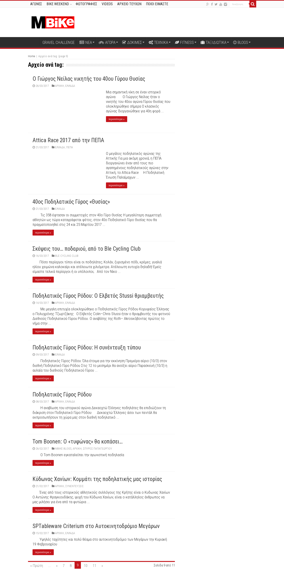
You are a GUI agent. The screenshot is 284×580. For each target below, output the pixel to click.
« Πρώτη (36, 565)
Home (31, 56)
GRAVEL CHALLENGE (58, 42)
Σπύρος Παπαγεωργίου (97, 448)
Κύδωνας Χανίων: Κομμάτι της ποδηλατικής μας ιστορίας (97, 479)
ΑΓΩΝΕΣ (36, 4)
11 (94, 565)
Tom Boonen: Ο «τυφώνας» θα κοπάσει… (78, 441)
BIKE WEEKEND (58, 4)
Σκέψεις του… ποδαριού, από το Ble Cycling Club (87, 248)
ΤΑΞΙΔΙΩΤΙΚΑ (213, 42)
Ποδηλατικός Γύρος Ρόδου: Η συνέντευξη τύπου (87, 347)
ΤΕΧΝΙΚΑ (158, 42)
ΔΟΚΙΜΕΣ (132, 42)
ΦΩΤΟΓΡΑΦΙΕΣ (86, 4)
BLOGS (240, 42)
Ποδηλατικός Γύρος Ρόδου (62, 394)
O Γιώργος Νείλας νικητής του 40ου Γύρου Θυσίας (89, 78)
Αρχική (34, 42)
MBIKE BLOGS (63, 448)
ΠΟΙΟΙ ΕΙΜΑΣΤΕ (157, 4)
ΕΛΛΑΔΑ (70, 85)
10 (85, 565)
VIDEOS (107, 4)
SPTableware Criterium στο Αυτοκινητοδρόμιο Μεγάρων (96, 526)
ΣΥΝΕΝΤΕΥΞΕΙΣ (74, 486)
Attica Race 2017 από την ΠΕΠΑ (68, 140)
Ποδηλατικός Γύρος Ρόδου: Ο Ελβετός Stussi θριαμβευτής (98, 295)
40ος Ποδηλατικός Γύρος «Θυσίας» (71, 201)
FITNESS (184, 42)
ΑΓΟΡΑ (107, 42)
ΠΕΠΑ (69, 147)
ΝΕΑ (86, 42)
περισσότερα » (116, 119)
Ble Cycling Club (66, 255)
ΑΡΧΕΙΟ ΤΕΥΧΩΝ (129, 4)
